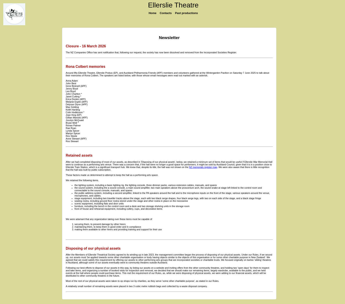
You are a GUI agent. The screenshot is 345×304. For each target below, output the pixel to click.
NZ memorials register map (203, 167)
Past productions (186, 13)
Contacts (166, 13)
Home (153, 13)
